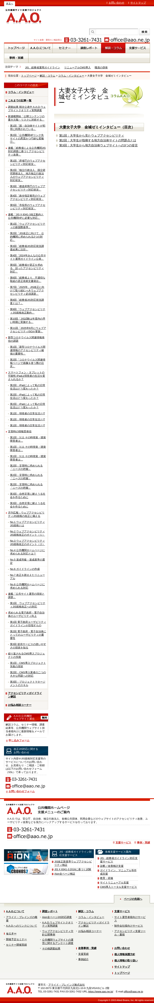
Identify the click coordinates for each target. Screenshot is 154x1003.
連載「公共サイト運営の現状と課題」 (26, 595)
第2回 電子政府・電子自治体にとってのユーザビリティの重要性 (28, 635)
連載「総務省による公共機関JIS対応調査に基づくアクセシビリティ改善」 (27, 151)
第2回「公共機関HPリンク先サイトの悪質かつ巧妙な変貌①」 (27, 138)
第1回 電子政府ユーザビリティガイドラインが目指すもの (28, 623)
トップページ (29, 75)
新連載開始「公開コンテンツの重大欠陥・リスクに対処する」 (26, 118)
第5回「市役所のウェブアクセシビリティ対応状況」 (27, 207)
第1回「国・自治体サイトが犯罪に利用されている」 (27, 127)
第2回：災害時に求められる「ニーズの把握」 (26, 467)
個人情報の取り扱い (126, 960)
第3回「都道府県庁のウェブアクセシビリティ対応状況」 (27, 188)
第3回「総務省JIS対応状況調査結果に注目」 (27, 248)
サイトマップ (138, 2)
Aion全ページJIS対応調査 (57, 917)
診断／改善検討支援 (112, 865)
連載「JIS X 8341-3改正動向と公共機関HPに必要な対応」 (26, 216)
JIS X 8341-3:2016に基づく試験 (72, 869)
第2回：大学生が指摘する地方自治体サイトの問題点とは (97, 140)
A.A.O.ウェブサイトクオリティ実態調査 (57, 924)
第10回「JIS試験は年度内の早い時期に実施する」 (27, 320)
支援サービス (123, 842)
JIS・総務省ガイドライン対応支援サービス (119, 860)
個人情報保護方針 (124, 954)
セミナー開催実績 (16, 944)
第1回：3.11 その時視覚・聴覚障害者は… (28, 439)
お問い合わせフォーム (22, 791)
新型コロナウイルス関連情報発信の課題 (26, 339)
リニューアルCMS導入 (77, 67)
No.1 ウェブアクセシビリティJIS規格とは (27, 523)
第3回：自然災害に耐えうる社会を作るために (27, 495)
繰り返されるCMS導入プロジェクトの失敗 (26, 655)
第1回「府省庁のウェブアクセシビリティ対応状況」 (27, 162)
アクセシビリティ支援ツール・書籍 (130, 933)
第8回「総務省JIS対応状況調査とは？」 (27, 301)
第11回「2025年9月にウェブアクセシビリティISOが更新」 (28, 330)
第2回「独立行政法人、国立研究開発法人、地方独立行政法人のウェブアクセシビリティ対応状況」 (27, 175)
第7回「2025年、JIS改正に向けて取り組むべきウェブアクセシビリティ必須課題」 (27, 290)
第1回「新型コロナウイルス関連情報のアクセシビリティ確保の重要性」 (27, 350)
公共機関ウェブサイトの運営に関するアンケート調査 (57, 941)
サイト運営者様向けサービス (130, 919)
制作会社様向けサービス (128, 925)
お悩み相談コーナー (19, 704)
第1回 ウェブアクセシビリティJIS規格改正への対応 (27, 605)
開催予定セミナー (16, 939)
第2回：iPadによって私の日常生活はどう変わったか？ (27, 387)
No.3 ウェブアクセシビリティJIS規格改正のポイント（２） (27, 542)
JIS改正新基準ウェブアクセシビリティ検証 (73, 863)
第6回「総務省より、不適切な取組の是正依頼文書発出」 (27, 279)
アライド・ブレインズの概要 (21, 919)
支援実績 (83, 953)
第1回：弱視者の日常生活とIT (27, 413)
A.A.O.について (15, 911)
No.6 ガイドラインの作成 (25, 568)
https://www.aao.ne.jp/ (100, 991)
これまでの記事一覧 (19, 100)
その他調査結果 (51, 948)
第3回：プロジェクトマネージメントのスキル (27, 683)
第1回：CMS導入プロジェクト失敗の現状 (28, 664)
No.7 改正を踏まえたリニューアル (27, 576)
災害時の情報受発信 (19, 431)
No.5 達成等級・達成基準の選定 (27, 561)
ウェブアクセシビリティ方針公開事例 (57, 933)
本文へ (9, 3)
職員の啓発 (101, 67)
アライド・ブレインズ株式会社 (66, 984)
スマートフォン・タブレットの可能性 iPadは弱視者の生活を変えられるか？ (26, 376)
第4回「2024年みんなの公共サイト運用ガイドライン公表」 (28, 257)
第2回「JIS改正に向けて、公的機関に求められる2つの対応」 (27, 237)
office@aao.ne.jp (133, 991)
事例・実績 (143, 842)
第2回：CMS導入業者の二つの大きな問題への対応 (28, 674)
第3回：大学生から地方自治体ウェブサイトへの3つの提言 (98, 145)
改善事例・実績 (87, 948)
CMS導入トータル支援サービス (118, 886)
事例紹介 (83, 959)
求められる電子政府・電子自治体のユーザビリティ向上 (26, 614)
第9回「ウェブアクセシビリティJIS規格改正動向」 (27, 311)
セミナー (11, 933)
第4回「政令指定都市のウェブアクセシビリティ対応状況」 (27, 197)
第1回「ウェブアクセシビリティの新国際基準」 (27, 225)
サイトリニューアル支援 (114, 882)
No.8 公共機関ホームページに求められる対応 (27, 586)
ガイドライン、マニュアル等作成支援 (118, 872)
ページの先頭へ (133, 898)
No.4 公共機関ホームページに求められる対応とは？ (27, 552)
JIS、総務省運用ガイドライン (42, 67)
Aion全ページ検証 (64, 873)
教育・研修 (106, 878)
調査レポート (50, 911)
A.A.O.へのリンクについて (21, 925)
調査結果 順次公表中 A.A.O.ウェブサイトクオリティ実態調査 (27, 108)
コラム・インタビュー (71, 75)
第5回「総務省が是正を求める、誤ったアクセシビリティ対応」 (27, 268)
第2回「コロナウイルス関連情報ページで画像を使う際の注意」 (27, 363)
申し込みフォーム (19, 740)
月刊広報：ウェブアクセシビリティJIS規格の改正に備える (26, 514)
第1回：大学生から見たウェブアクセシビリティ (91, 135)
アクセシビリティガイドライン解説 (25, 695)
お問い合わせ (116, 2)
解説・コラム (47, 75)
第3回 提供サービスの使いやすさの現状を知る (28, 646)
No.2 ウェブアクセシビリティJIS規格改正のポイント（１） (27, 533)
